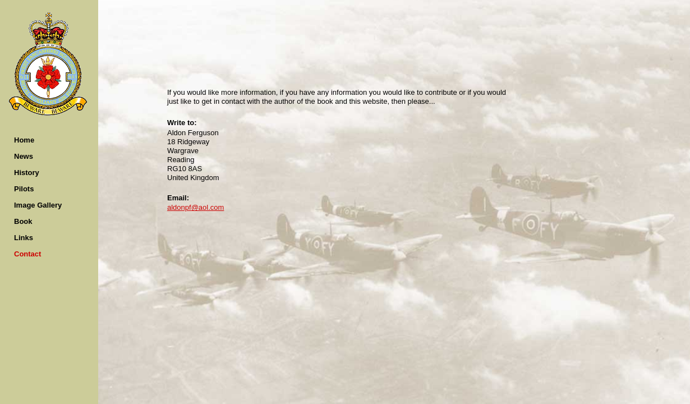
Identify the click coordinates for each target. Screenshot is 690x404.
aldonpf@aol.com (195, 207)
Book (23, 221)
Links (23, 237)
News (23, 156)
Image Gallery (38, 205)
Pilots (24, 189)
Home (24, 140)
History (26, 172)
